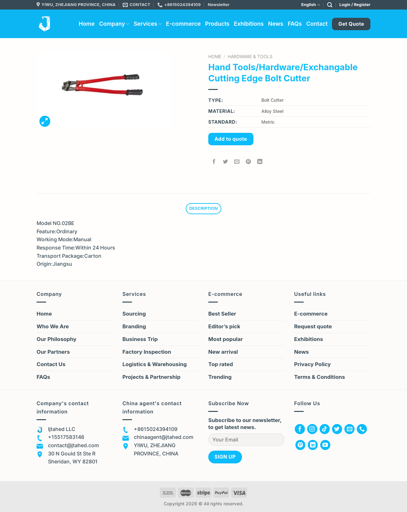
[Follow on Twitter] (337, 429)
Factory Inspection (146, 352)
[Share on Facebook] (214, 161)
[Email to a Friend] (237, 161)
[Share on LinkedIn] (260, 161)
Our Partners (53, 352)
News (275, 23)
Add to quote (231, 139)
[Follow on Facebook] (300, 429)
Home (87, 23)
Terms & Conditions (319, 377)
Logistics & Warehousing (154, 364)
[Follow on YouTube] (325, 445)
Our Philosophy (56, 339)
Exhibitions (249, 23)
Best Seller (222, 314)
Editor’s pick (224, 326)
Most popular (225, 339)
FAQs (295, 23)
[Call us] (362, 429)
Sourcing (134, 314)
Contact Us (51, 364)
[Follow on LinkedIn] (313, 445)
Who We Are (53, 326)
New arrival (223, 352)
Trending (219, 377)
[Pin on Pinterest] (248, 161)
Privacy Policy (312, 364)
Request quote (313, 326)
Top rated (220, 364)
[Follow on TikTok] (324, 429)
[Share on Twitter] (225, 161)
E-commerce (183, 23)
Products (217, 23)
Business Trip (140, 339)
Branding (134, 326)
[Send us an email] (349, 429)
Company (114, 23)
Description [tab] (203, 208)
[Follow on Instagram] (312, 429)
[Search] (329, 5)
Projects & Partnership (151, 377)
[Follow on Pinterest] (300, 445)
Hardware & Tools (250, 56)
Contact (317, 23)
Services (148, 23)
